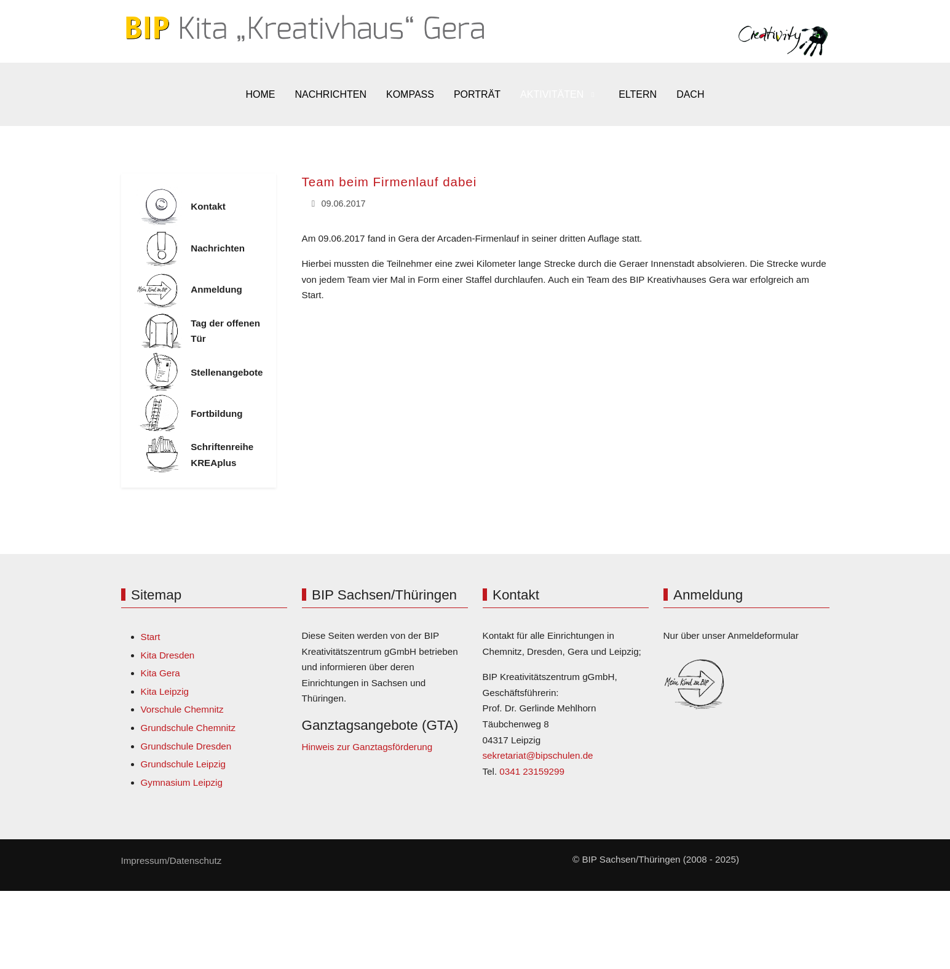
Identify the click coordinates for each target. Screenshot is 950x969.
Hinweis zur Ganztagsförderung (367, 747)
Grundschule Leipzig (183, 764)
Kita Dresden (168, 655)
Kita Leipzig (165, 691)
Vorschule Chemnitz (182, 709)
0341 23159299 (531, 771)
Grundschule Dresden (186, 746)
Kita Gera (160, 673)
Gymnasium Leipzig (182, 782)
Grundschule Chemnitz (188, 727)
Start (150, 636)
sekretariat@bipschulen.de (538, 755)
